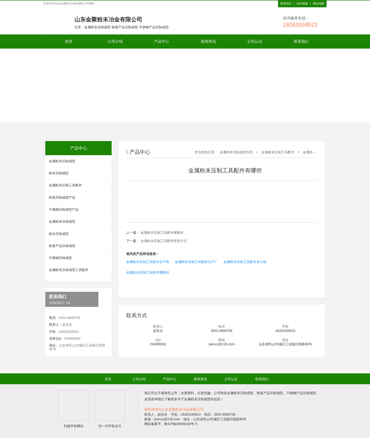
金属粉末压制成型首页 (236, 152)
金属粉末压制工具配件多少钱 (244, 262)
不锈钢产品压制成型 (301, 393)
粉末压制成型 (59, 173)
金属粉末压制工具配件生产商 (147, 262)
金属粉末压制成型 (62, 161)
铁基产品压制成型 (270, 393)
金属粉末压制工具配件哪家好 (162, 232)
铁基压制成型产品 (62, 197)
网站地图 (318, 3)
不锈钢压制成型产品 (64, 209)
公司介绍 (115, 41)
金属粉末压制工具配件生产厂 (196, 262)
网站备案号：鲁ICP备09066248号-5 (170, 424)
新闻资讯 (208, 41)
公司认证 (254, 41)
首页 (68, 41)
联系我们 (286, 3)
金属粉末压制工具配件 (65, 185)
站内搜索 (302, 3)
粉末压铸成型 (59, 234)
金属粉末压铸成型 (62, 221)
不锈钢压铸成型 (60, 258)
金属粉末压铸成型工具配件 (68, 270)
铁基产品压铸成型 (62, 246)
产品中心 (161, 41)
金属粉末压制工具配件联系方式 (164, 241)
